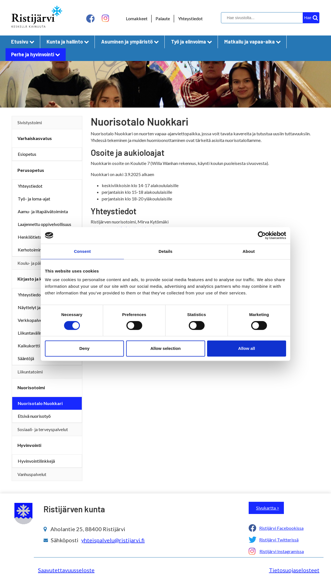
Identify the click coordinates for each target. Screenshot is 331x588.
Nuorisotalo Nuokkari (40, 403)
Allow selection (165, 348)
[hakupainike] (311, 17)
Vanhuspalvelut (31, 474)
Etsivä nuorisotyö (34, 416)
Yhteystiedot (190, 18)
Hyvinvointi (29, 445)
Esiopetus (27, 154)
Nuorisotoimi (31, 387)
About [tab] (249, 251)
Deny (84, 348)
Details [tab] (165, 251)
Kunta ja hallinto (68, 42)
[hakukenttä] (269, 17)
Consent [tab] (82, 251)
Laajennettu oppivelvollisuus (44, 224)
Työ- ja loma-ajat (34, 198)
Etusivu (22, 42)
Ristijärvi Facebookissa (281, 528)
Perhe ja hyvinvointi (35, 54)
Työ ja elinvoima (191, 42)
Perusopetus (30, 170)
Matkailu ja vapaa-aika (252, 42)
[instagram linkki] (105, 18)
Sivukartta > (267, 507)
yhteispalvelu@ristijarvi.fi (113, 540)
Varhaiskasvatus (34, 138)
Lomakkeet (136, 18)
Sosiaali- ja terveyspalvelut (42, 429)
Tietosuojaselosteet (294, 570)
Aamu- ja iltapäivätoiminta (43, 211)
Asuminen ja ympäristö (130, 42)
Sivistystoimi (29, 122)
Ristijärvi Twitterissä (279, 539)
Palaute (163, 18)
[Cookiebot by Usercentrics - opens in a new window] (262, 235)
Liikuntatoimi (30, 371)
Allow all (246, 348)
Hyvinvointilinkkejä (36, 461)
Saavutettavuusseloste (66, 570)
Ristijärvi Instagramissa (281, 551)
